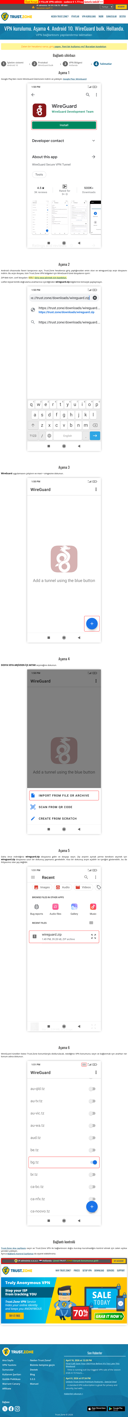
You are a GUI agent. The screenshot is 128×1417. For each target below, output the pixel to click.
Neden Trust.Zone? (60, 17)
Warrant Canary (11, 1383)
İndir (101, 17)
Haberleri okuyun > (73, 1393)
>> (93, 2)
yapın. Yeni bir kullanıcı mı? (70, 46)
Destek (122, 17)
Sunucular (111, 17)
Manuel (34, 1383)
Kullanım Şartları (11, 1374)
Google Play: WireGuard (75, 79)
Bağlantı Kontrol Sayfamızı (20, 1253)
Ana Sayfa (7, 1360)
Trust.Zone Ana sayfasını (13, 1248)
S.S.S (32, 1379)
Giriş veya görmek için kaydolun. (51, 277)
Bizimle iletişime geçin (42, 1365)
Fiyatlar (75, 17)
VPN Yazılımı (9, 1365)
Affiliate (6, 1388)
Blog (32, 1374)
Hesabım (121, 7)
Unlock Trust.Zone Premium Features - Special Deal (91, 1381)
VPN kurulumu (89, 17)
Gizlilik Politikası (11, 1379)
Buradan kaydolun (96, 46)
